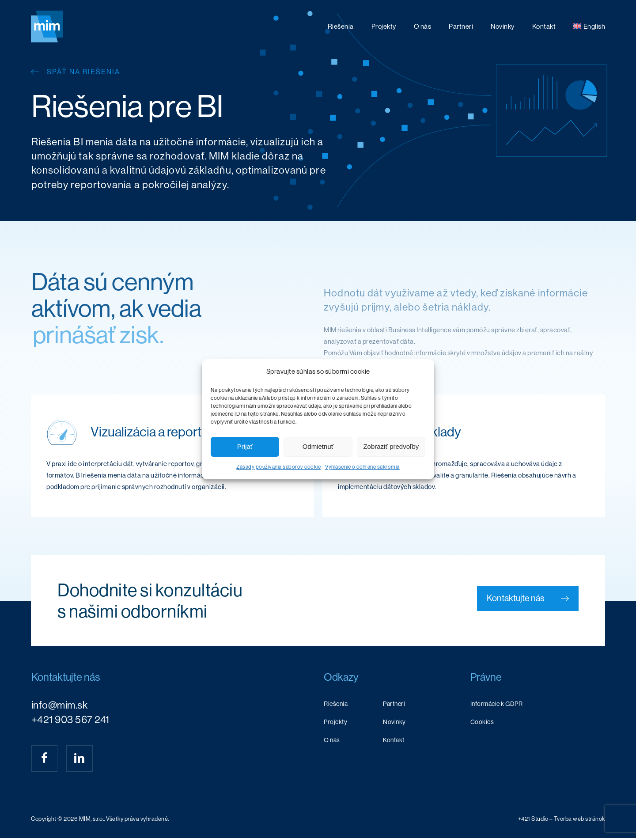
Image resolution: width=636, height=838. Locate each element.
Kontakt (394, 739)
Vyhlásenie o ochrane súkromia (362, 467)
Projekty (335, 721)
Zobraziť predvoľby (391, 446)
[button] (528, 598)
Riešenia (336, 703)
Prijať (245, 446)
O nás (332, 739)
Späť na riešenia (83, 72)
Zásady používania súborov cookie (278, 467)
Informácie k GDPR (496, 703)
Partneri (394, 703)
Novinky (394, 721)
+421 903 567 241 (70, 719)
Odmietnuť (318, 446)
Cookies (482, 721)
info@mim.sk (59, 705)
